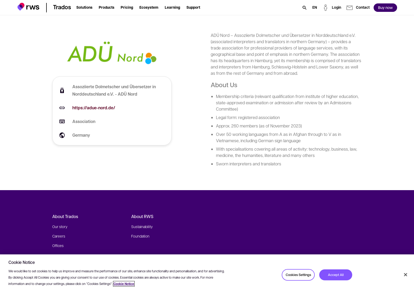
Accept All (336, 274)
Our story (59, 226)
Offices (58, 245)
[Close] (405, 274)
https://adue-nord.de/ (93, 108)
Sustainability (142, 226)
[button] (28, 6)
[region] (207, 275)
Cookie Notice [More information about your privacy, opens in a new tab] (124, 284)
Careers (58, 236)
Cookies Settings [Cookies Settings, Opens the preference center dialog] (298, 274)
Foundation (140, 236)
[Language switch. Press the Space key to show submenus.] (314, 7)
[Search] (304, 7)
